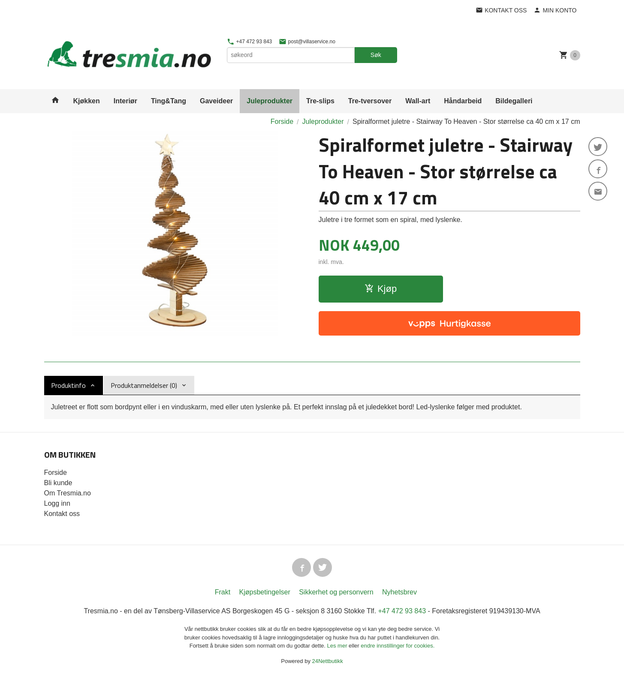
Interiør (125, 101)
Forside (282, 121)
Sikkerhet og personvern (336, 592)
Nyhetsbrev (399, 592)
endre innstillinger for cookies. (397, 645)
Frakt (222, 592)
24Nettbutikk (327, 661)
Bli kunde (58, 482)
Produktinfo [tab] (68, 385)
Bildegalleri (513, 101)
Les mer (338, 645)
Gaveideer (216, 101)
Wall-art (417, 101)
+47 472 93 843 (249, 42)
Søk (376, 54)
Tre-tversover (370, 101)
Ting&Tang (168, 101)
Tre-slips (320, 101)
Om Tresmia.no (67, 493)
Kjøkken (86, 101)
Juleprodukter (269, 101)
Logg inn (57, 503)
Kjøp (381, 288)
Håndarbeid (463, 101)
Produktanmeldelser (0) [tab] (144, 385)
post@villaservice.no (307, 42)
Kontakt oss (62, 513)
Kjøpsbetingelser (264, 592)
